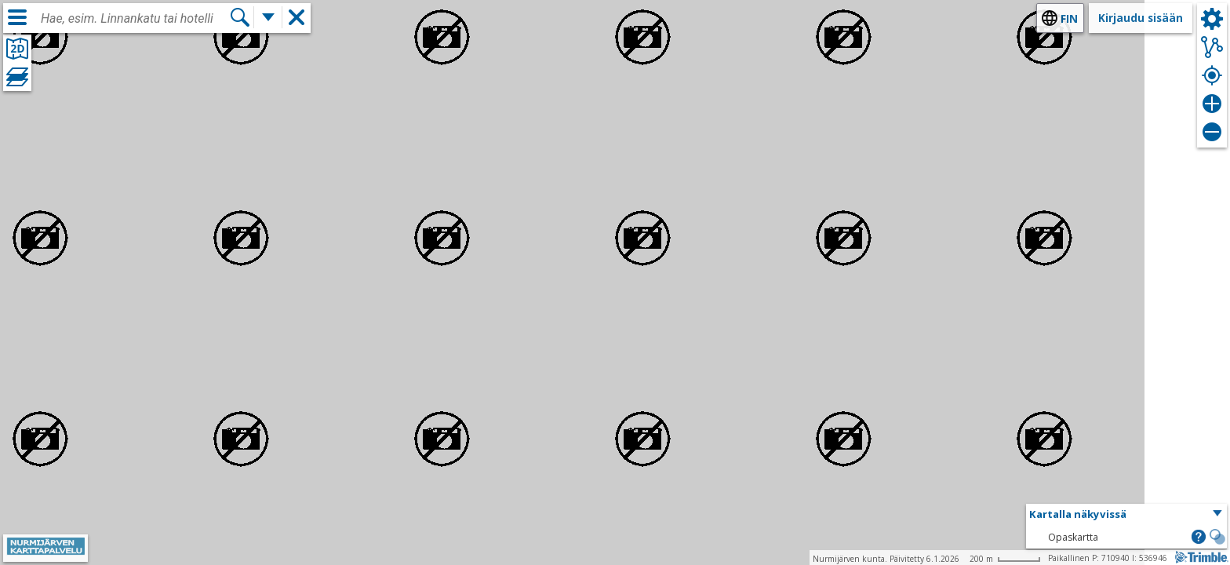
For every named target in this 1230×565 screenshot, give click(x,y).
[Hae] (240, 17)
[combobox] (135, 18)
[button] (1126, 515)
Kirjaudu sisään (1140, 17)
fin (1069, 18)
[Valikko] (17, 17)
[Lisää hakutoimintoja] (268, 17)
